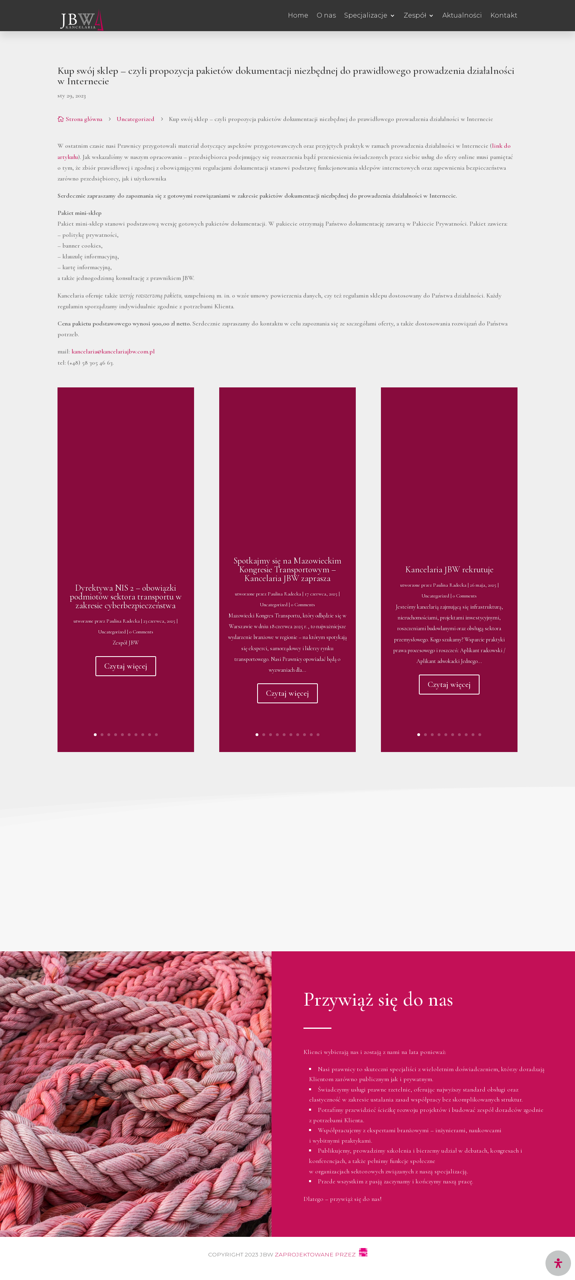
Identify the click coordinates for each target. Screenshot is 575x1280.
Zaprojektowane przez (322, 1254)
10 (156, 734)
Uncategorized (136, 119)
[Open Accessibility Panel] (558, 1263)
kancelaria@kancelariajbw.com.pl (113, 351)
